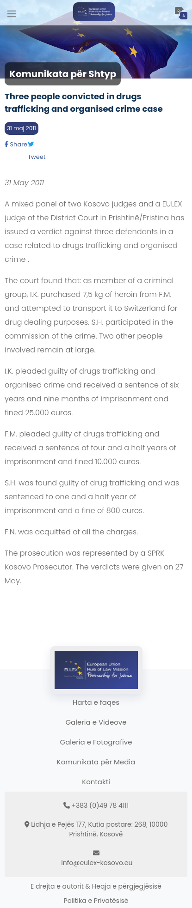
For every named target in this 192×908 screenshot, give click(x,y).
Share (16, 144)
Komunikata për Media (96, 762)
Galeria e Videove (95, 722)
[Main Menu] (12, 12)
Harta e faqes (96, 702)
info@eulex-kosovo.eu (96, 862)
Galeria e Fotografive (96, 742)
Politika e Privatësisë (96, 900)
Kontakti (96, 782)
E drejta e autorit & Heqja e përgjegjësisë (96, 886)
